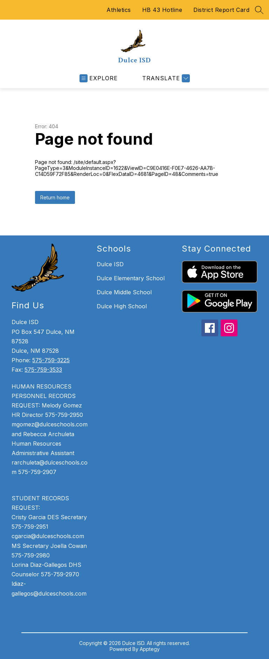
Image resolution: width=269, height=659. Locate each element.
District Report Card (221, 9)
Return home (55, 197)
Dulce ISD (110, 264)
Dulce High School (122, 306)
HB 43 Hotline (162, 9)
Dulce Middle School (124, 292)
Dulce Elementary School (131, 278)
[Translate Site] (165, 78)
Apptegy (150, 649)
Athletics (118, 9)
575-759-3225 (51, 360)
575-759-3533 (43, 369)
